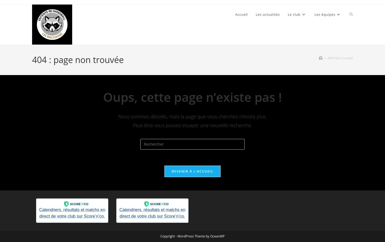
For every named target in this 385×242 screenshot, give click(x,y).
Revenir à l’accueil (192, 171)
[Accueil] (320, 58)
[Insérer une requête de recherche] (192, 144)
